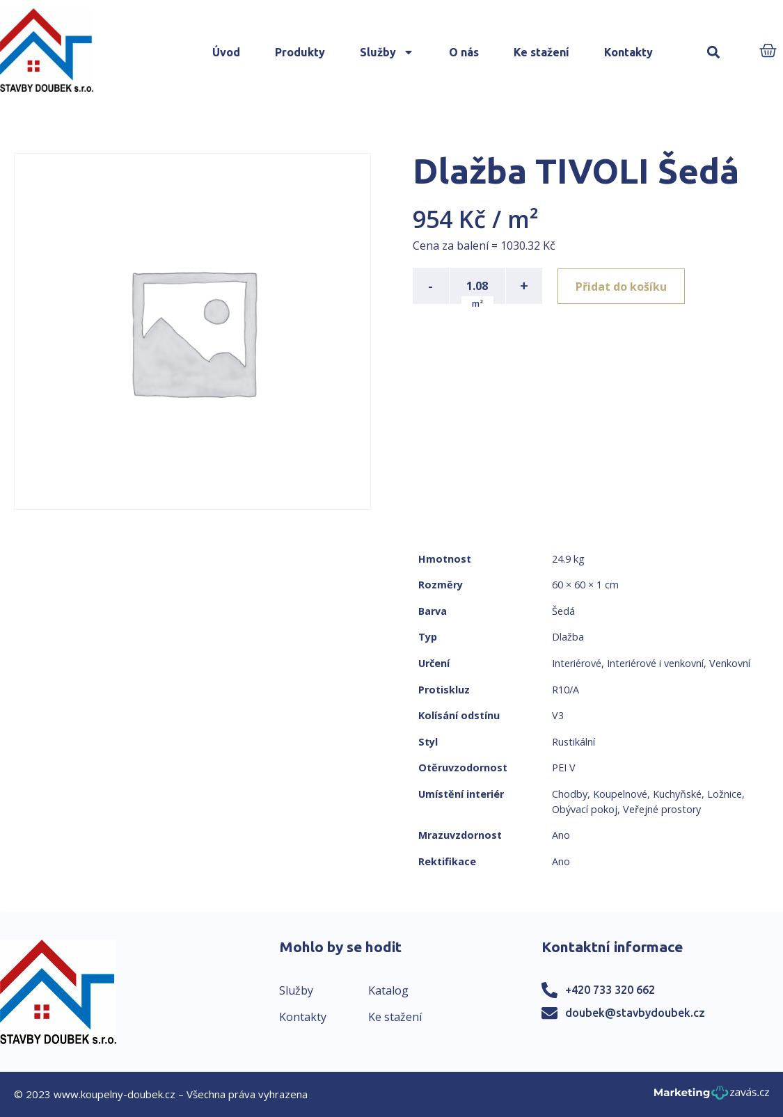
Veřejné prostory (662, 809)
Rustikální (573, 741)
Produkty (300, 52)
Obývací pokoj (584, 809)
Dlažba (568, 636)
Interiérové (576, 663)
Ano (561, 835)
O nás (464, 52)
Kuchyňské (677, 794)
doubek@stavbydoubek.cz (635, 1012)
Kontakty (628, 52)
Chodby (569, 794)
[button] (713, 52)
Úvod (226, 52)
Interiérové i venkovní (655, 663)
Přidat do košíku (622, 286)
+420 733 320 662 (610, 989)
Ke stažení (541, 52)
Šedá (563, 611)
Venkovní (729, 663)
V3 (558, 715)
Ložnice (724, 794)
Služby (387, 52)
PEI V (564, 767)
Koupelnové (620, 794)
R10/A (565, 689)
